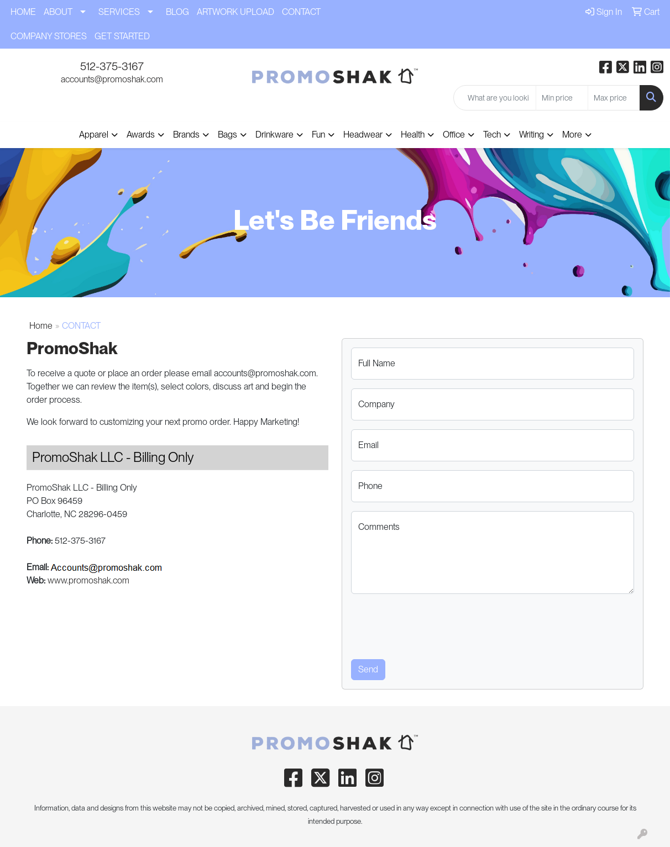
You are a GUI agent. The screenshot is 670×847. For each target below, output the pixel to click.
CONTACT (301, 12)
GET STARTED (122, 36)
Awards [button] (141, 134)
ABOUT (58, 12)
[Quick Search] (494, 98)
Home (41, 325)
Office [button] (454, 134)
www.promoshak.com (88, 580)
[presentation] (435, 624)
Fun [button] (318, 134)
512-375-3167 (112, 66)
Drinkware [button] (274, 134)
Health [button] (413, 134)
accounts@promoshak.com (112, 79)
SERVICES (119, 12)
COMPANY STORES (49, 36)
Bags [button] (227, 134)
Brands (186, 134)
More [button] (572, 134)
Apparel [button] (93, 134)
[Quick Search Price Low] (562, 98)
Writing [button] (531, 134)
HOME (23, 12)
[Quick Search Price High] (614, 98)
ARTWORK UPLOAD (235, 12)
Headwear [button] (363, 134)
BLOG (177, 12)
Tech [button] (492, 134)
